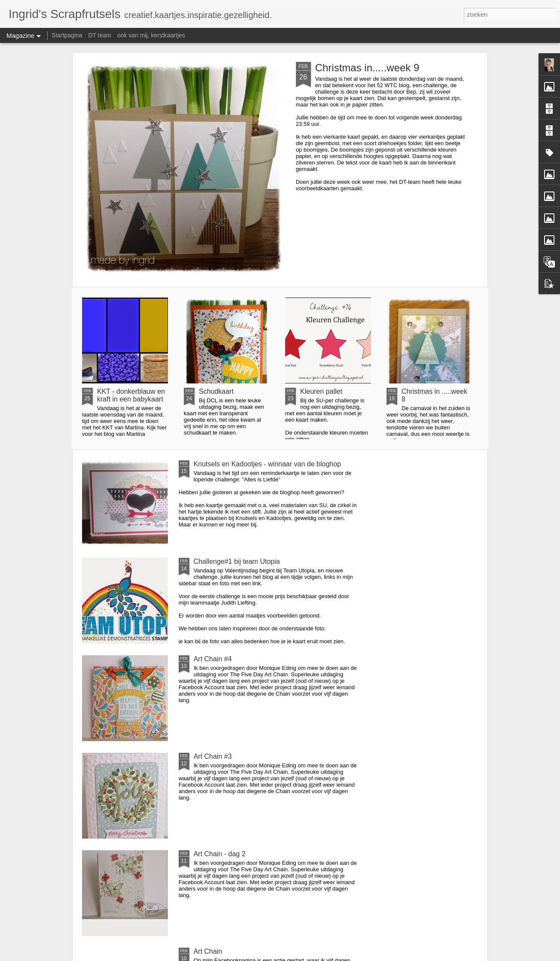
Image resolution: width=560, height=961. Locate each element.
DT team (99, 35)
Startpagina (67, 35)
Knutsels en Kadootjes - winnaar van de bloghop (267, 464)
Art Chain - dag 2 (220, 854)
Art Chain (208, 951)
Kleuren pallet (321, 391)
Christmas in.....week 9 (367, 67)
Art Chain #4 (213, 659)
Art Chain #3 (213, 756)
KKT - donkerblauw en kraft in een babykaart (131, 395)
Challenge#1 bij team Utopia (237, 561)
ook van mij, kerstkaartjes (151, 35)
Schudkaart (216, 391)
